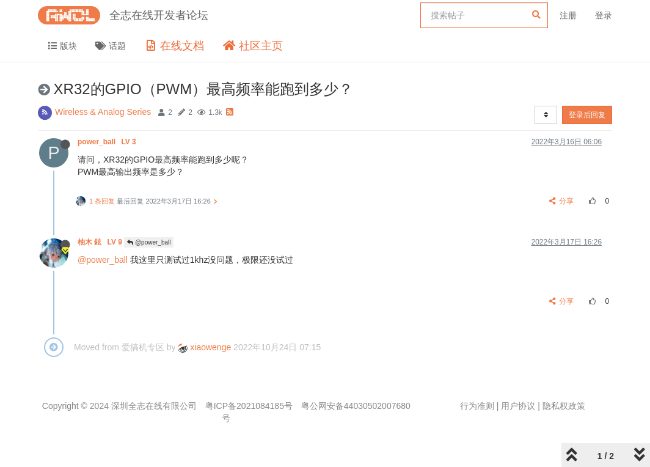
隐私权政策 (563, 406)
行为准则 (477, 406)
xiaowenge (204, 347)
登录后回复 (587, 115)
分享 (561, 201)
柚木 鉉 (101, 242)
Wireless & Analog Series (103, 112)
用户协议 (518, 406)
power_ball (108, 142)
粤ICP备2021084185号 (249, 406)
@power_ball (148, 242)
